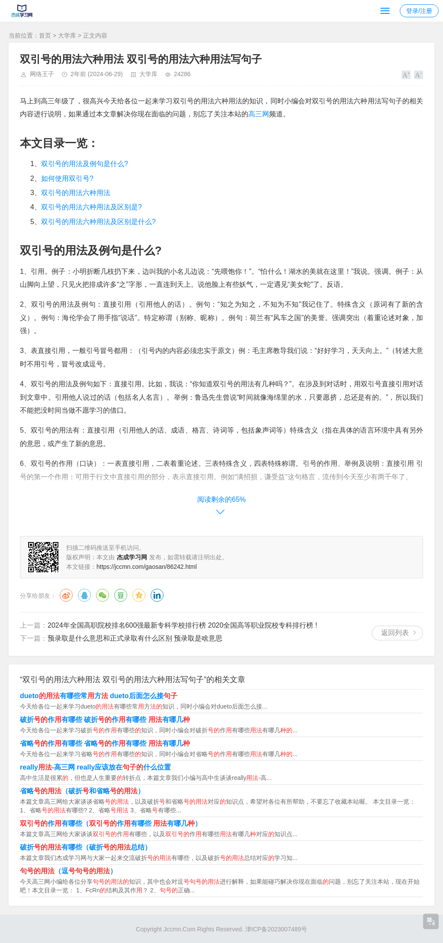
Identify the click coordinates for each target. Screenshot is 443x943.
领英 (157, 595)
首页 (45, 35)
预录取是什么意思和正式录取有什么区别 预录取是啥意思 (135, 638)
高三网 (258, 114)
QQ (84, 595)
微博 (66, 595)
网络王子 (42, 74)
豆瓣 (120, 595)
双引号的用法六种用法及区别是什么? (98, 221)
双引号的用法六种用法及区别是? (91, 207)
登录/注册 (419, 10)
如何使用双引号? (67, 178)
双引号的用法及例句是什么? (84, 163)
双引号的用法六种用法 (75, 192)
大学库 (67, 35)
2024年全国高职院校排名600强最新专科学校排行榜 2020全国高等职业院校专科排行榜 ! (182, 625)
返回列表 (395, 632)
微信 (102, 595)
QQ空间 (138, 595)
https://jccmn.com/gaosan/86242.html (146, 566)
